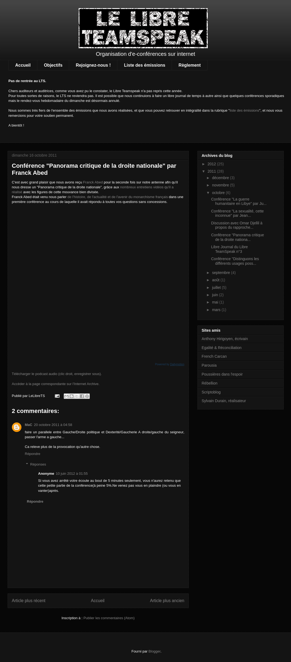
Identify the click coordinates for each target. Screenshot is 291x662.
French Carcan (214, 356)
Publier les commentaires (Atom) (109, 618)
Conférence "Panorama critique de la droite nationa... (237, 237)
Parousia (209, 365)
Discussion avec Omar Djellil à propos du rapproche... (236, 225)
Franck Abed (93, 182)
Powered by (169, 364)
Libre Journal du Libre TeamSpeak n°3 (229, 249)
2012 (212, 164)
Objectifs (53, 65)
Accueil (23, 65)
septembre (221, 272)
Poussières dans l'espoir (222, 374)
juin (215, 295)
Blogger (155, 651)
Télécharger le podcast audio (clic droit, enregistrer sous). (57, 374)
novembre (221, 185)
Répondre (32, 454)
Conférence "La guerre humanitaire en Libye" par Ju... (238, 201)
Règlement (189, 65)
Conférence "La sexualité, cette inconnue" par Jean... (237, 213)
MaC (28, 425)
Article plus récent (29, 600)
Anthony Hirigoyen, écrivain (225, 339)
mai (215, 302)
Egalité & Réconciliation (222, 347)
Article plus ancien (167, 600)
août (216, 280)
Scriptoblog (211, 392)
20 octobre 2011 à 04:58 (53, 425)
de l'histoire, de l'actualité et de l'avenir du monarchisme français (118, 197)
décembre (221, 178)
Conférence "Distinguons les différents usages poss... (235, 261)
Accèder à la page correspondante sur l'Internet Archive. (56, 384)
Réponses (38, 464)
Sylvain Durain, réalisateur (224, 401)
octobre (219, 192)
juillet (217, 287)
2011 (212, 171)
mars (217, 310)
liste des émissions (244, 110)
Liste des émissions (144, 65)
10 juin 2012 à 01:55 (72, 474)
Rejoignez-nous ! (93, 65)
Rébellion (210, 383)
